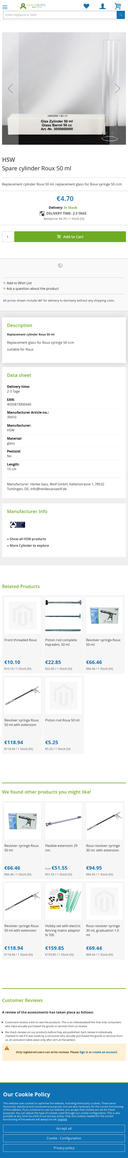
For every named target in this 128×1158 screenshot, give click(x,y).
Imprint (62, 1119)
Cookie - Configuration (64, 1138)
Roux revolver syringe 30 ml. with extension (103, 847)
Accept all (64, 1128)
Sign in (83, 1052)
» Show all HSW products (26, 539)
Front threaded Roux (20, 640)
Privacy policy (64, 1148)
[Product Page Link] (22, 633)
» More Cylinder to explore (28, 545)
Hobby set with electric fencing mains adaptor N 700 (63, 930)
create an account (104, 1052)
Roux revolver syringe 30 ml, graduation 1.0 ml (103, 930)
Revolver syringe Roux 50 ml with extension (21, 722)
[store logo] (33, 6)
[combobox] (64, 15)
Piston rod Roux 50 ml (62, 720)
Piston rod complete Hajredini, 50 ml (61, 642)
